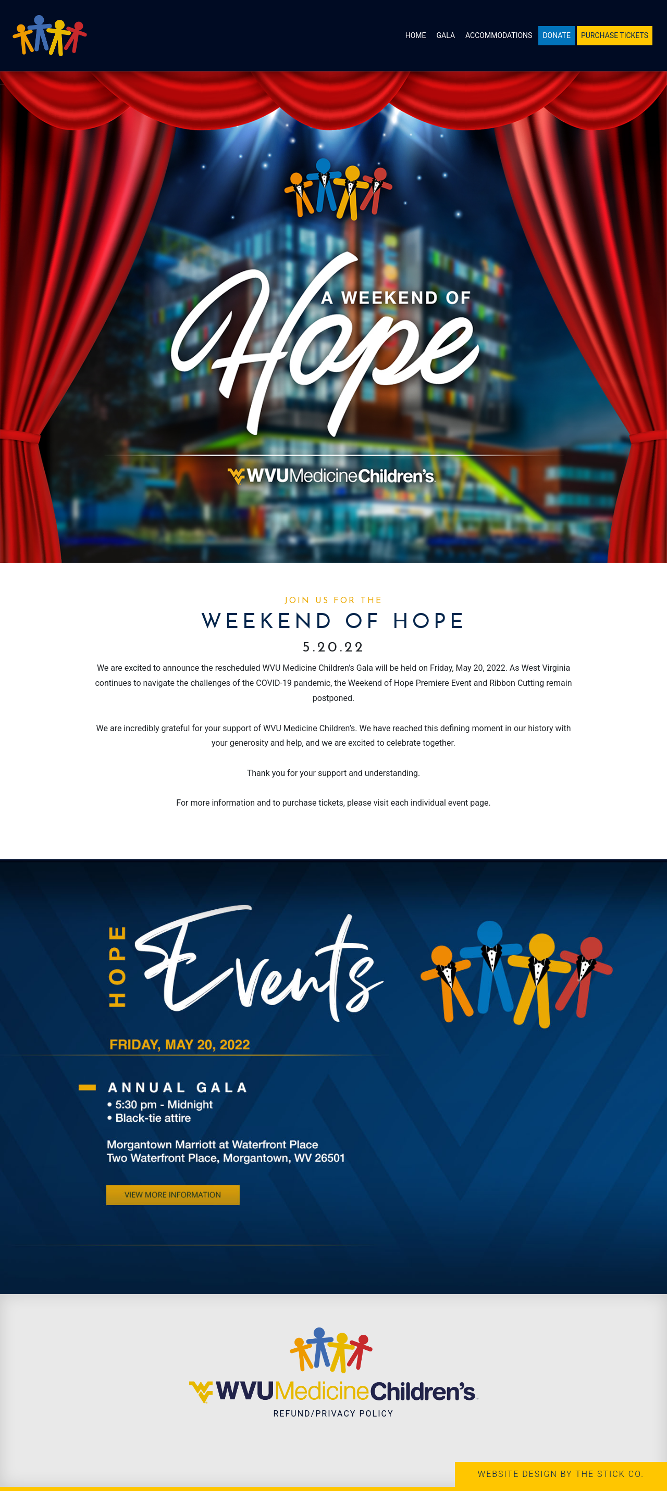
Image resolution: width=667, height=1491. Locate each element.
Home (415, 35)
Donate (556, 35)
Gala (446, 35)
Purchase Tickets (614, 35)
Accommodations (498, 35)
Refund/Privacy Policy (333, 1414)
